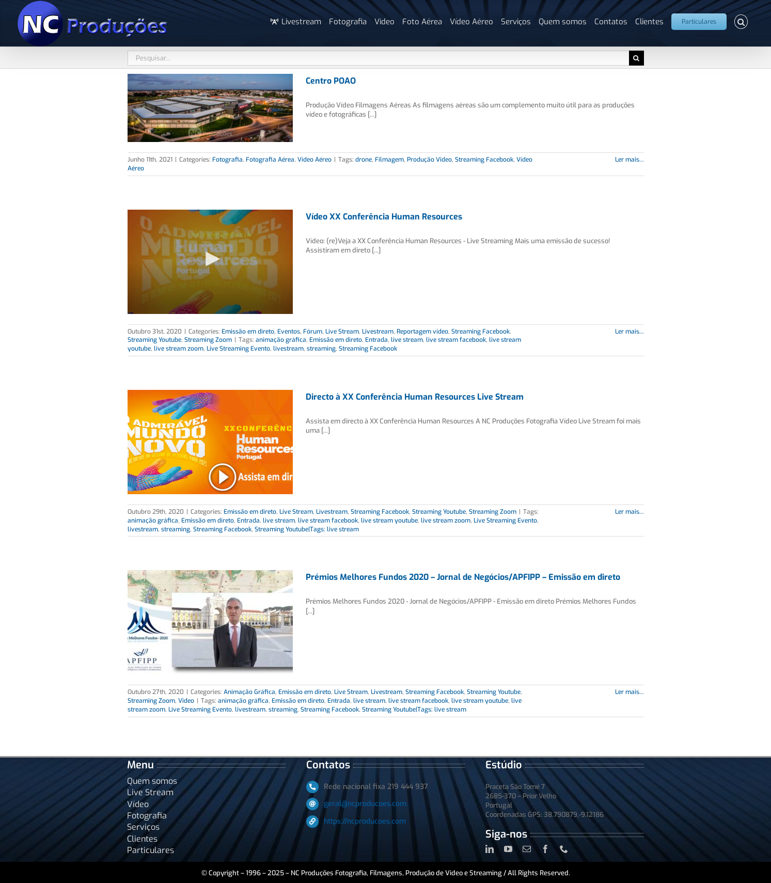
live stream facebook (456, 340)
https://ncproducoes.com (365, 821)
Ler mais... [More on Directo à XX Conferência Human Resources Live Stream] (629, 512)
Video (186, 701)
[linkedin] (489, 849)
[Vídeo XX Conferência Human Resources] (210, 262)
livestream (288, 348)
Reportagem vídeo (422, 331)
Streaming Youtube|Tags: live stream (307, 529)
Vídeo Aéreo (314, 159)
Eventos (288, 331)
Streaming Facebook (484, 159)
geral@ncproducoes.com (365, 804)
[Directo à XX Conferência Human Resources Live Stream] (210, 442)
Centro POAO (331, 80)
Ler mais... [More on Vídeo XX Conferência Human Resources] (629, 331)
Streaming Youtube (154, 340)
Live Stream (342, 331)
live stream (407, 340)
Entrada (376, 340)
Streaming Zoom (208, 340)
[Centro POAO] (210, 108)
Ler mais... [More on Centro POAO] (629, 159)
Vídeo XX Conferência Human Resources (384, 216)
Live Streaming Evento (238, 348)
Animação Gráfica (249, 692)
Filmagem (389, 159)
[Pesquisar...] (378, 58)
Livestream (378, 331)
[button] (741, 21)
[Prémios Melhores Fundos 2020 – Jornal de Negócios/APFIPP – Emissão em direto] (210, 622)
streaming (321, 348)
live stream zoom (178, 348)
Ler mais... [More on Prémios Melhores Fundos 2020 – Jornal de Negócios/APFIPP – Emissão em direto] (629, 692)
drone (363, 159)
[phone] (564, 849)
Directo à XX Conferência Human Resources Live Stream (415, 396)
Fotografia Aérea (270, 159)
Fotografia (227, 159)
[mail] (527, 849)
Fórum (312, 331)
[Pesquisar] (636, 58)
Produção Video (429, 159)
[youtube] (508, 849)
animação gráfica (281, 340)
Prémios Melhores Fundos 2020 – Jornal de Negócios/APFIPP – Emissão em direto (463, 577)
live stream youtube (389, 520)
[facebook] (545, 849)
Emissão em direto (248, 331)
